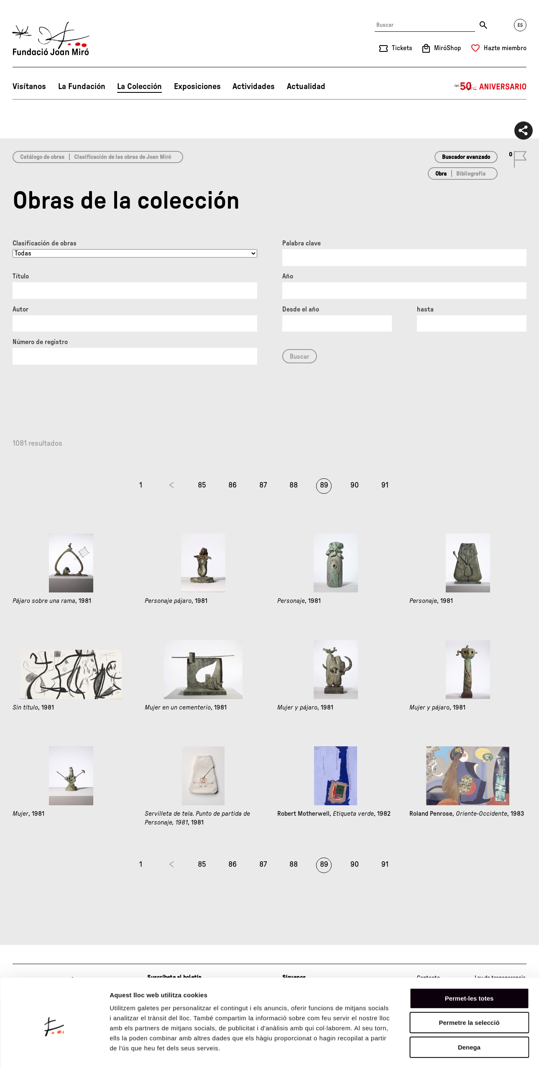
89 (324, 485)
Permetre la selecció (469, 989)
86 (232, 485)
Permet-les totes (469, 964)
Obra (441, 174)
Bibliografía (470, 174)
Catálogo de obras (42, 157)
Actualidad (306, 86)
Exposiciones (197, 86)
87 (263, 485)
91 (384, 485)
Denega (469, 1013)
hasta (425, 309)
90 (354, 485)
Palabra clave (301, 243)
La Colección (139, 86)
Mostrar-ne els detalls (481, 1050)
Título (21, 276)
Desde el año (300, 309)
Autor (20, 309)
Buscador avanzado (466, 157)
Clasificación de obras (45, 243)
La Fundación (81, 86)
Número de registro (40, 342)
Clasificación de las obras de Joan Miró (122, 157)
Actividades (253, 86)
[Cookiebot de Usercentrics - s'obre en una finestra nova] (54, 1050)
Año (287, 276)
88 (293, 485)
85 (202, 485)
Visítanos (29, 86)
